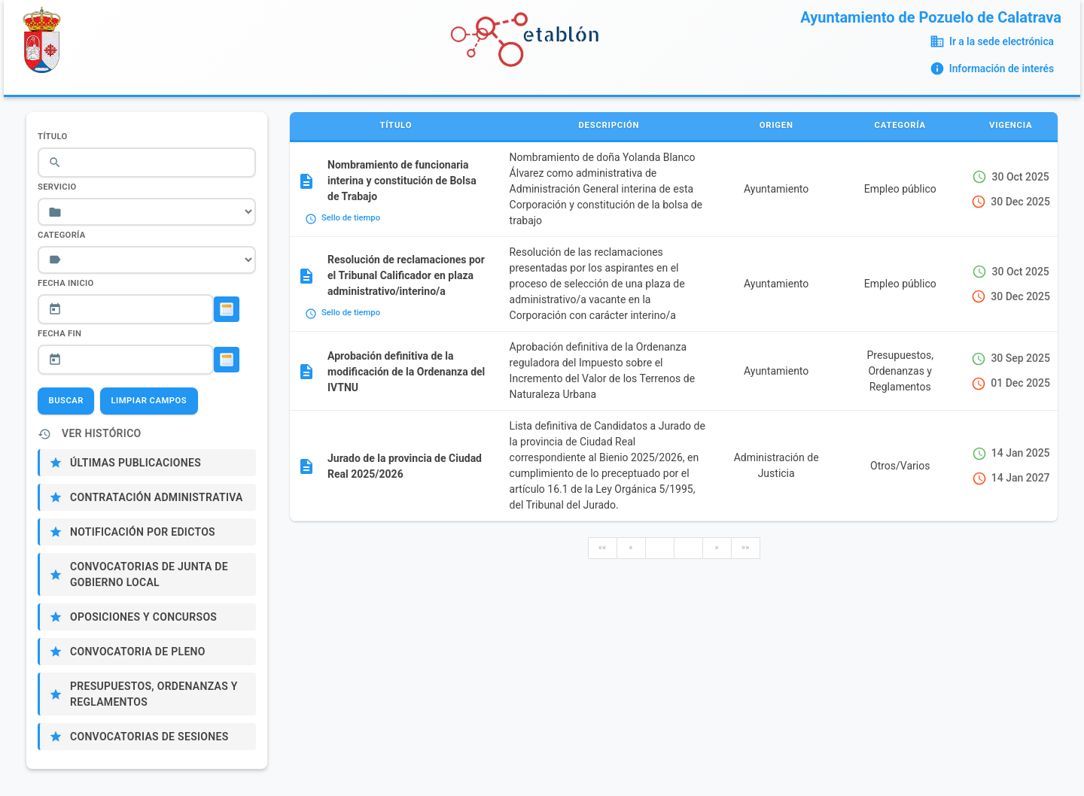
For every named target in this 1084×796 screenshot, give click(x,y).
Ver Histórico (102, 433)
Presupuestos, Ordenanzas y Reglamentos (154, 694)
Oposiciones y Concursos (143, 617)
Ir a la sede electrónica (1001, 41)
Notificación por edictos (142, 532)
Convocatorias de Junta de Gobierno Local (149, 574)
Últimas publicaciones (135, 463)
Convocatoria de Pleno (138, 652)
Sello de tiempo (350, 218)
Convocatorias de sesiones (149, 737)
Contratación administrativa (156, 497)
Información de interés (1001, 68)
